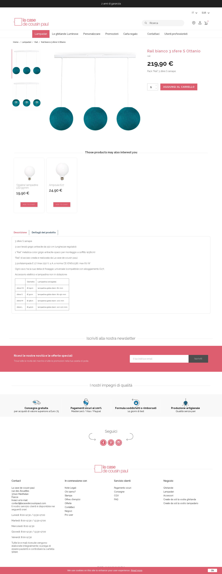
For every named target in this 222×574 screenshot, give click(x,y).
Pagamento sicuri (122, 488)
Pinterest (111, 442)
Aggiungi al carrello (179, 87)
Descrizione (20, 232)
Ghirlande (168, 488)
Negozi (68, 511)
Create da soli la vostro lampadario (180, 503)
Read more (136, 570)
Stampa (68, 495)
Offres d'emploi (72, 499)
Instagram (118, 442)
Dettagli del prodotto (44, 232)
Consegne (119, 491)
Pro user (69, 515)
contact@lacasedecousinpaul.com (29, 503)
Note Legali (70, 488)
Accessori (168, 495)
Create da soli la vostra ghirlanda (179, 499)
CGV (116, 495)
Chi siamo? (70, 491)
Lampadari (168, 491)
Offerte (68, 503)
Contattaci (70, 507)
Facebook (103, 442)
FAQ (116, 499)
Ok (212, 570)
